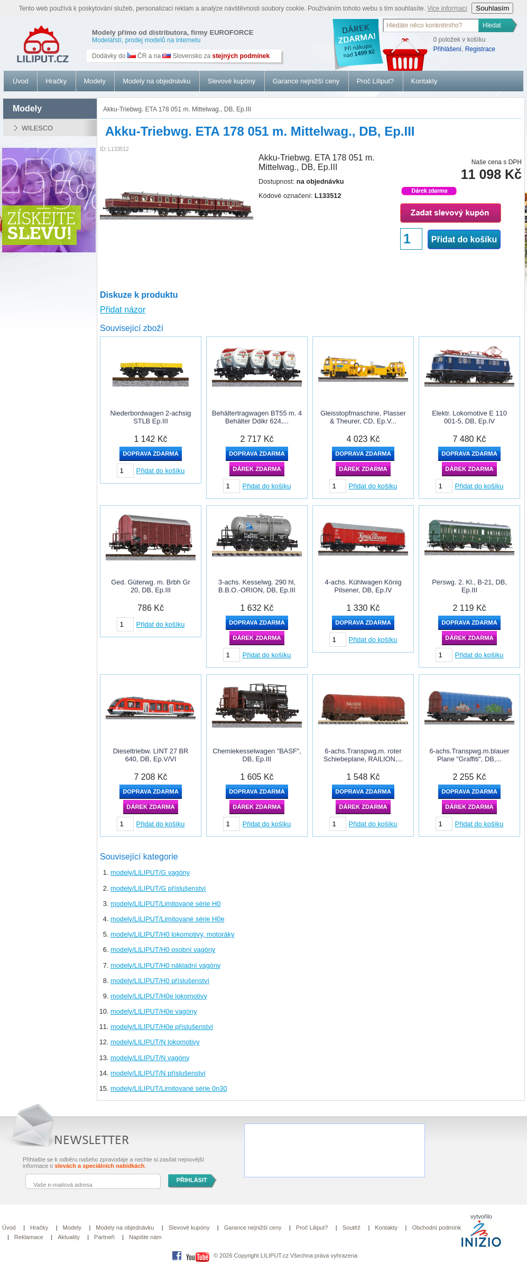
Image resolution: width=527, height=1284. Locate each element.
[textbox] (431, 25)
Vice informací (447, 8)
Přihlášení (447, 49)
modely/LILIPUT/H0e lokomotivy (158, 996)
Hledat (492, 25)
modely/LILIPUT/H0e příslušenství (161, 1027)
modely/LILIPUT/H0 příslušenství (159, 981)
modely (27, 108)
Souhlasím (492, 8)
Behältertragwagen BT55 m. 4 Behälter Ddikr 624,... (257, 417)
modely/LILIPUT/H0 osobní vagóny (162, 949)
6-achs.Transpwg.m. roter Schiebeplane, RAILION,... (363, 755)
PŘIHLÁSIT (192, 1180)
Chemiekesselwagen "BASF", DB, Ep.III (256, 755)
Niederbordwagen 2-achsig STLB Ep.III (150, 417)
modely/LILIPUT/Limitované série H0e (167, 919)
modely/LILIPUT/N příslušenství (158, 1073)
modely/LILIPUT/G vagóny (150, 872)
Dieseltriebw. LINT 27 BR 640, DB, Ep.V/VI (151, 755)
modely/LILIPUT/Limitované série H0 (165, 904)
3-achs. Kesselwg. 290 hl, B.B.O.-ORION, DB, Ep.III (256, 586)
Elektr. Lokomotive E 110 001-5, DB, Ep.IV (469, 417)
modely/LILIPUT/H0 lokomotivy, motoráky (172, 934)
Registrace (480, 49)
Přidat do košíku (464, 239)
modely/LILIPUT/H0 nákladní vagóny (165, 965)
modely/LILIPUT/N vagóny (149, 1058)
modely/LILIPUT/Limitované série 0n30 (168, 1088)
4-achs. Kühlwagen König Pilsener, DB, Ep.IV (363, 586)
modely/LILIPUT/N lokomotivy (155, 1042)
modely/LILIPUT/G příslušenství (158, 888)
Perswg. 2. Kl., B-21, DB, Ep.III (469, 586)
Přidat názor (122, 309)
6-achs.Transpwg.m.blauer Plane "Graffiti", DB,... (469, 755)
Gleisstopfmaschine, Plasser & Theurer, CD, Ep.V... (362, 417)
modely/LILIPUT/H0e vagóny (153, 1011)
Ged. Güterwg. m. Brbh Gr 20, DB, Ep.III (150, 586)
